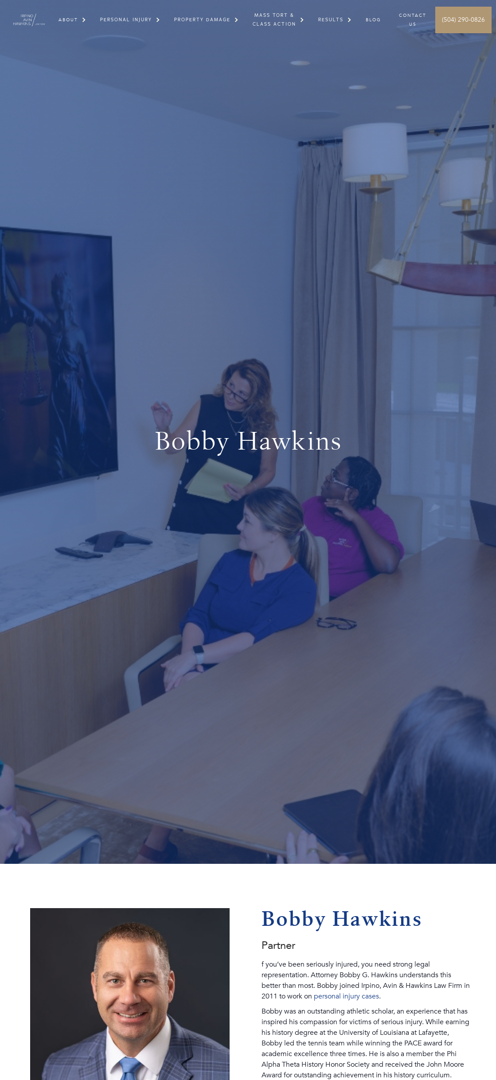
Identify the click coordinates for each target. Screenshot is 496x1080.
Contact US (412, 19)
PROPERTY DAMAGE (202, 20)
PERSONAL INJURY (126, 20)
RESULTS (331, 20)
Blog (373, 20)
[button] (68, 20)
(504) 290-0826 (463, 20)
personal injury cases (346, 996)
